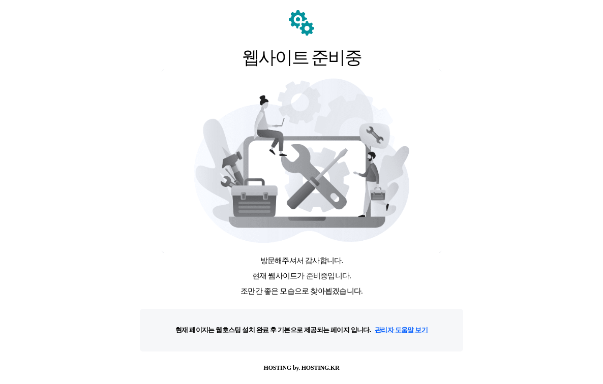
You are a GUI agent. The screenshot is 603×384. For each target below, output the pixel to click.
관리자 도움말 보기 (401, 330)
